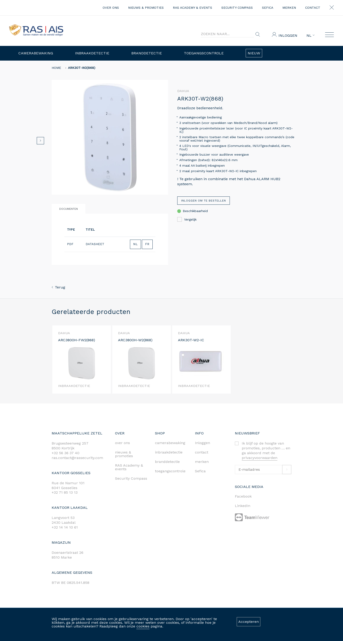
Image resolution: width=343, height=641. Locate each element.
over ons (111, 7)
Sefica (267, 7)
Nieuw (254, 53)
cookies (142, 626)
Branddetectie (146, 53)
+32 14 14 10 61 (65, 527)
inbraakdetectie (169, 452)
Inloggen (287, 35)
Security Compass (237, 7)
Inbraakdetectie (92, 53)
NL (310, 35)
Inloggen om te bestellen (203, 200)
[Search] (227, 34)
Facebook (243, 496)
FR (147, 244)
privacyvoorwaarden (259, 458)
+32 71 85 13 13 (65, 492)
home (56, 68)
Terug (58, 287)
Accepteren (248, 621)
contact (312, 7)
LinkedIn (242, 506)
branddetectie (167, 461)
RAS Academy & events (192, 7)
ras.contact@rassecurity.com (77, 458)
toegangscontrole (170, 471)
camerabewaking (170, 443)
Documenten (68, 208)
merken (289, 7)
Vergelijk (187, 219)
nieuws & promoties (146, 7)
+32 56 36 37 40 (65, 453)
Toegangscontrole (204, 53)
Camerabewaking (35, 53)
